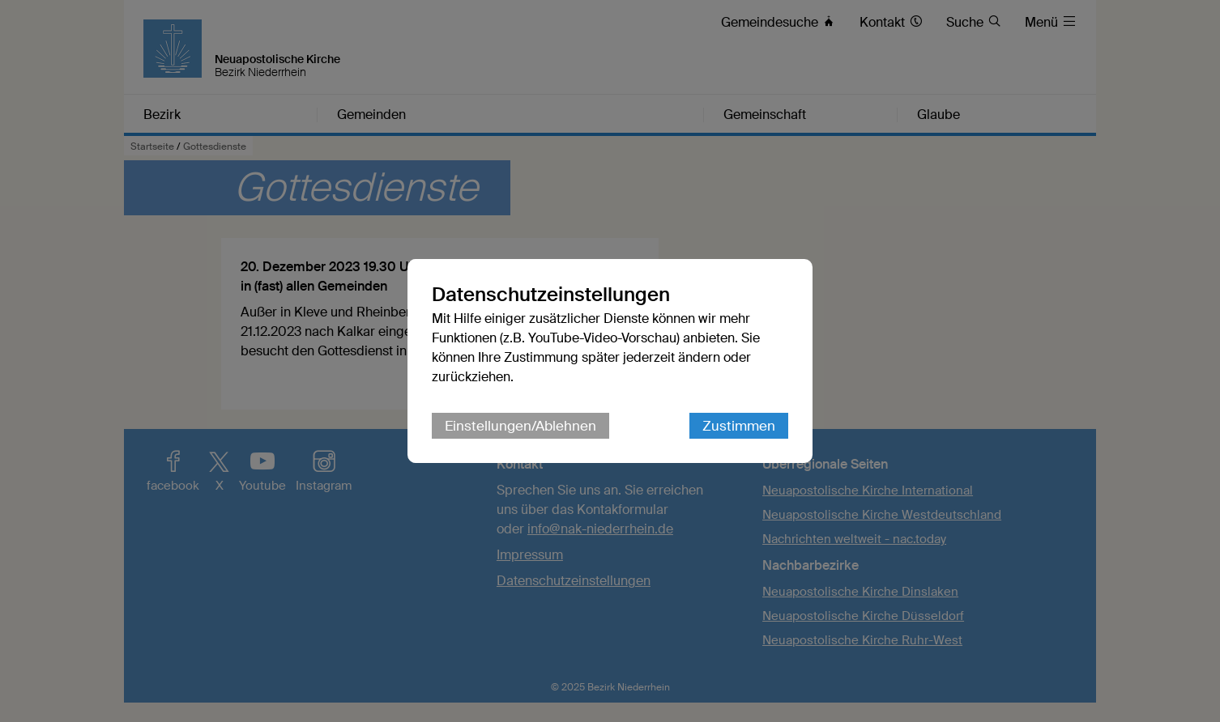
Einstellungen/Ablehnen (520, 426)
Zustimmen (738, 426)
